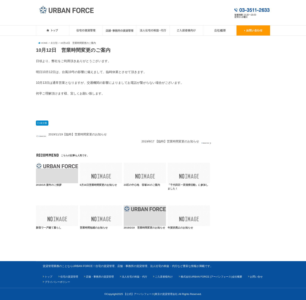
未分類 (43, 123)
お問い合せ (256, 276)
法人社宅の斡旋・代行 (134, 276)
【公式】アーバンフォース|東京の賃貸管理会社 (151, 294)
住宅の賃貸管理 (69, 276)
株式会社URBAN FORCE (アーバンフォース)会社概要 (211, 276)
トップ (48, 276)
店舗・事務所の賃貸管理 (100, 276)
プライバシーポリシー (57, 281)
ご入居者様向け (164, 276)
